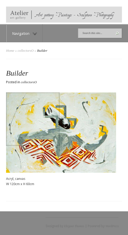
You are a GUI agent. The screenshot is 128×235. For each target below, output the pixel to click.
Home (10, 51)
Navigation (24, 34)
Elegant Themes (74, 226)
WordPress (112, 226)
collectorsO (26, 51)
